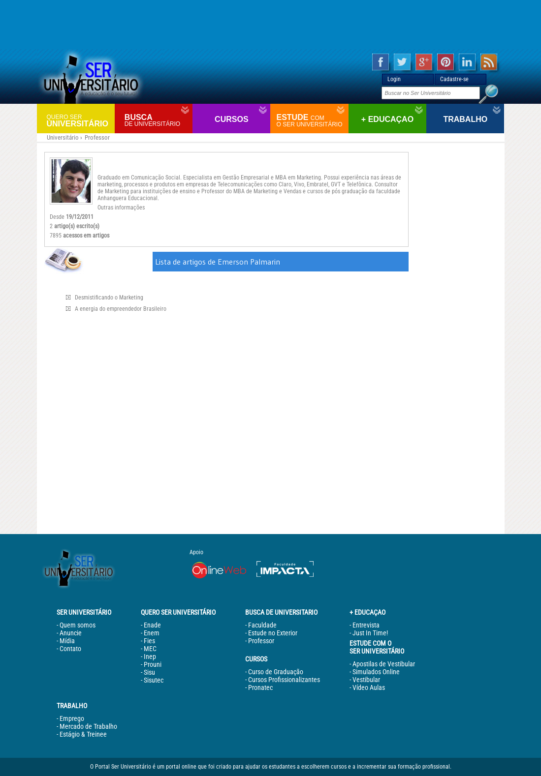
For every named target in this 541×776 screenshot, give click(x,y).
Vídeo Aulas (368, 687)
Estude (311, 120)
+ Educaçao (387, 119)
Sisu (149, 672)
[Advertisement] (271, 24)
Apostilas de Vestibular (383, 664)
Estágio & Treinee (83, 734)
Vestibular (366, 680)
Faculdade (262, 625)
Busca (157, 120)
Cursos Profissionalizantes (284, 680)
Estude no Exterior (272, 633)
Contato (70, 649)
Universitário (79, 120)
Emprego (72, 718)
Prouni (152, 664)
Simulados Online (376, 672)
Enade (152, 625)
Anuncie (71, 633)
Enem (151, 633)
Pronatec (260, 687)
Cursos (231, 119)
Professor (97, 137)
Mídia (67, 641)
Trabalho (465, 119)
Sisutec (153, 680)
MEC (150, 649)
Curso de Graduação (275, 672)
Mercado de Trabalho (88, 726)
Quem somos (77, 625)
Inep (150, 656)
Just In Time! (370, 633)
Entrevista (366, 625)
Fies (149, 641)
